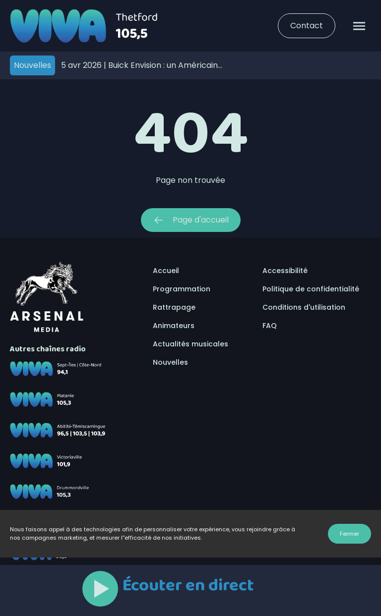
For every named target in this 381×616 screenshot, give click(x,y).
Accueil (166, 271)
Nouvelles (170, 362)
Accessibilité (285, 271)
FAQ (269, 326)
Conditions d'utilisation (303, 307)
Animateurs (173, 326)
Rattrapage (174, 307)
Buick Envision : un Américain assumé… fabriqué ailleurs (139, 65)
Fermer (349, 534)
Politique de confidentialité (310, 289)
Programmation (181, 289)
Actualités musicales (190, 344)
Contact (306, 25)
